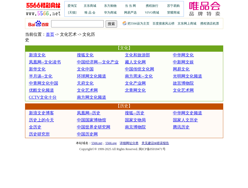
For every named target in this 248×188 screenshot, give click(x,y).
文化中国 (85, 69)
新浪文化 (37, 55)
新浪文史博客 (41, 113)
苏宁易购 (173, 6)
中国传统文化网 (139, 69)
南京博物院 (135, 127)
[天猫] (72, 12)
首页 (50, 34)
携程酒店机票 (209, 23)
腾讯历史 (181, 127)
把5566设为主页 (135, 23)
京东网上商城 (187, 23)
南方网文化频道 (91, 97)
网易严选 (130, 12)
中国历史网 (87, 134)
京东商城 (90, 6)
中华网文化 (183, 55)
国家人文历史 (185, 120)
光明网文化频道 (187, 76)
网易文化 (181, 69)
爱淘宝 (72, 6)
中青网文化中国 (43, 83)
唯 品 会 (89, 12)
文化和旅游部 (137, 55)
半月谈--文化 (41, 76)
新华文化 (37, 69)
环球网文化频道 (91, 76)
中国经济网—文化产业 (98, 62)
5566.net (97, 143)
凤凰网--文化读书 (45, 62)
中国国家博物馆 (91, 120)
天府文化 (85, 83)
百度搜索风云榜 (163, 23)
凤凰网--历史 (89, 113)
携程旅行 (152, 6)
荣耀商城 (173, 12)
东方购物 (110, 6)
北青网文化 (135, 90)
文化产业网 (135, 83)
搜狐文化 (85, 55)
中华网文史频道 (187, 113)
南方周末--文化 (139, 76)
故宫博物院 (183, 83)
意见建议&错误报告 (155, 143)
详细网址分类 (129, 143)
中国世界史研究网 (93, 127)
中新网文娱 (183, 62)
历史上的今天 (41, 120)
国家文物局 (135, 120)
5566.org (111, 143)
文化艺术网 (87, 90)
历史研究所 (39, 134)
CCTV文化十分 (43, 97)
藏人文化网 (135, 62)
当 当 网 (130, 6)
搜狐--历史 (134, 113)
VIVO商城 (152, 12)
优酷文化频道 (41, 90)
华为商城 (110, 12)
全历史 (35, 127)
